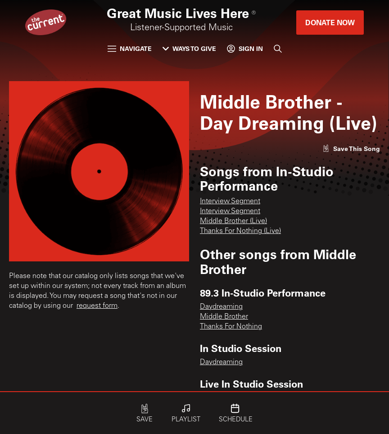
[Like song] (351, 148)
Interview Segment (230, 201)
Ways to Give (189, 48)
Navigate (130, 48)
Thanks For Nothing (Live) (240, 231)
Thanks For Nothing (231, 326)
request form (97, 306)
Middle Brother (224, 316)
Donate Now (330, 22)
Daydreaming (221, 307)
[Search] (277, 49)
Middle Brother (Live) (233, 221)
